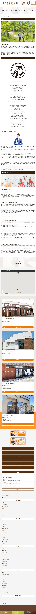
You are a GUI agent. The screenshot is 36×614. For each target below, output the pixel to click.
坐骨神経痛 (5, 552)
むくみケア (4, 497)
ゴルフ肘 (4, 533)
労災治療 (4, 603)
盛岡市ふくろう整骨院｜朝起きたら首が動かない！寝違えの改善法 (13, 474)
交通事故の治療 (5, 601)
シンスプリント (5, 592)
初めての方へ (18, 448)
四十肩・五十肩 (5, 528)
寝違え (4, 508)
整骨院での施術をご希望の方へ (18, 464)
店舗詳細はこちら (18, 327)
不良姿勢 (5, 195)
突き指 (4, 530)
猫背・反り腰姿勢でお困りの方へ (8, 477)
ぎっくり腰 (5, 548)
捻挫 (3, 572)
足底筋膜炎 (5, 579)
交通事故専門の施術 (6, 598)
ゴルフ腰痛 (5, 565)
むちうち (4, 599)
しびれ (4, 590)
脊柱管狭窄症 (5, 550)
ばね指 (4, 526)
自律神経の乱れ (5, 506)
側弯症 (4, 557)
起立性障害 (5, 504)
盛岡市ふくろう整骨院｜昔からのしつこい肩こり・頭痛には (12, 483)
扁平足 (4, 587)
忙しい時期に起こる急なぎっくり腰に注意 (9, 485)
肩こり (4, 521)
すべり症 (4, 554)
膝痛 (3, 577)
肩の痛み (4, 524)
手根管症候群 (5, 541)
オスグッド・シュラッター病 (7, 574)
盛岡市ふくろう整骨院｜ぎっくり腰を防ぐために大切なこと (12, 480)
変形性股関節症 (5, 563)
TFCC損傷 (4, 535)
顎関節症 (4, 511)
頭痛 (3, 510)
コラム (18, 460)
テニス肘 (4, 522)
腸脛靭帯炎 (5, 585)
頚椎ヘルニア (5, 502)
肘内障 (4, 537)
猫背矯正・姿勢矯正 (6, 495)
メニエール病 (5, 515)
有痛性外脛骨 (5, 583)
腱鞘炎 (4, 543)
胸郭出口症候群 (5, 539)
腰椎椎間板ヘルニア (6, 559)
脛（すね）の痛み (6, 576)
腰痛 (3, 567)
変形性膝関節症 (5, 561)
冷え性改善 (4, 493)
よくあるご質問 (18, 456)
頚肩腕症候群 (5, 532)
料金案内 (18, 452)
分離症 (4, 555)
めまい (4, 513)
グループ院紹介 (18, 468)
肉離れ (4, 581)
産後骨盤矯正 (5, 491)
